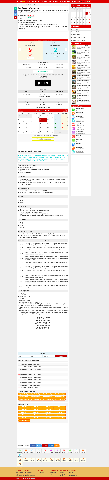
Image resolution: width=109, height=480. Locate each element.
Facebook (33, 445)
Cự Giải (38, 452)
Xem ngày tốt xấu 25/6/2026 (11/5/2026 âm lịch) (30, 369)
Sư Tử (45, 452)
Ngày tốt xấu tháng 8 (60, 396)
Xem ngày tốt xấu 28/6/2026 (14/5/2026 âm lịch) (30, 377)
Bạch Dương (19, 452)
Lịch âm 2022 (48, 406)
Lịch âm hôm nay (30, 1)
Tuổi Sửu (26, 460)
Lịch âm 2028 (24, 412)
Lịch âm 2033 (36, 415)
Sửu (35, 24)
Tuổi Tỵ (51, 460)
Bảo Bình (83, 452)
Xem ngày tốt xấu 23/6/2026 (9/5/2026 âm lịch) (30, 364)
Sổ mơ (61, 475)
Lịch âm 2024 (24, 409)
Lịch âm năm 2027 (20, 475)
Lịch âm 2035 (60, 415)
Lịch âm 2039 (60, 417)
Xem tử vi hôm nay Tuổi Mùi (83, 80)
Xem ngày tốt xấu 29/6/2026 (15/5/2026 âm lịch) (30, 380)
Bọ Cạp (63, 452)
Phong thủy (73, 1)
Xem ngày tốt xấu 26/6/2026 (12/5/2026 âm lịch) (30, 372)
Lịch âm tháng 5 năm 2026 (82, 5)
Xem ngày (44, 1)
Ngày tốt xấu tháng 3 (48, 394)
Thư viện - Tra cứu (64, 470)
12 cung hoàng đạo (65, 1)
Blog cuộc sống (53, 474)
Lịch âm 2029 (36, 412)
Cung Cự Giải (78, 120)
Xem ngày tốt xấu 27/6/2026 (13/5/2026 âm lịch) (30, 374)
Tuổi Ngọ (58, 460)
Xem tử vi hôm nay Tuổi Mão (83, 60)
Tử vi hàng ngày (77, 43)
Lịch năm (37, 1)
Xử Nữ (51, 452)
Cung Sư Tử (78, 124)
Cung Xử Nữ (78, 128)
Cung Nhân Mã (79, 139)
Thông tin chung (73, 470)
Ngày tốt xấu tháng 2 (36, 394)
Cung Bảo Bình (79, 147)
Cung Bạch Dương (80, 108)
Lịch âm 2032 (24, 415)
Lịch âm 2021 (36, 406)
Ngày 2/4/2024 (26, 169)
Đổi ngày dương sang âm (30, 475)
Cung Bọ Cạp (78, 135)
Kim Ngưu (26, 452)
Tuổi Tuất (83, 460)
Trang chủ (19, 467)
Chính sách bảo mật (73, 474)
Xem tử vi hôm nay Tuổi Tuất (83, 95)
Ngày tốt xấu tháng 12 (60, 399)
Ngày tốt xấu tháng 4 (60, 394)
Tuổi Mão (39, 460)
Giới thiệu (71, 472)
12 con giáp (56, 1)
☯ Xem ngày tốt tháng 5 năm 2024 (43, 139)
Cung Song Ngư (79, 151)
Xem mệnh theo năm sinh (43, 474)
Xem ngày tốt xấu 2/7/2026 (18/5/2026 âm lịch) (30, 387)
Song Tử (32, 452)
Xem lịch (18, 470)
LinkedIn (51, 445)
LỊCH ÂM (21, 1)
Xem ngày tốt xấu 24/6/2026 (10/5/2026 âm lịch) (30, 366)
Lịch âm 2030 (48, 412)
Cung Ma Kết (78, 143)
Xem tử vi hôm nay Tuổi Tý (82, 46)
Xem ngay (61, 356)
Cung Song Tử (79, 116)
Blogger (57, 445)
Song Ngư (19, 456)
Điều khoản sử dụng (73, 475)
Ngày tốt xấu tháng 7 (48, 396)
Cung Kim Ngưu (79, 112)
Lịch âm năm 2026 (20, 474)
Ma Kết (76, 452)
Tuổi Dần (32, 460)
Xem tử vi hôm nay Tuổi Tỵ (82, 70)
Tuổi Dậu (76, 460)
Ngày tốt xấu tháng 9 (24, 399)
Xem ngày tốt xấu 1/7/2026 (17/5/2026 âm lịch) (30, 385)
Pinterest (45, 445)
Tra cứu (79, 1)
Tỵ (33, 24)
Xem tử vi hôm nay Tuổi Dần (83, 56)
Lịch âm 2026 (48, 409)
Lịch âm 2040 (24, 420)
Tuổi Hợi (19, 464)
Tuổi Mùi (64, 460)
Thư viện (62, 472)
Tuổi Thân (70, 460)
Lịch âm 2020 (24, 406)
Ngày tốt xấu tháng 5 (24, 396)
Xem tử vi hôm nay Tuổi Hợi (83, 100)
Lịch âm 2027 (60, 409)
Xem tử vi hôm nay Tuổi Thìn (83, 65)
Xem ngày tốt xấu (28, 472)
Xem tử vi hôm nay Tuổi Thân (83, 85)
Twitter (39, 445)
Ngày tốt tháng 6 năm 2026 (30, 474)
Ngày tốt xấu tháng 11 (48, 399)
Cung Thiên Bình (79, 131)
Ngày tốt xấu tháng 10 (36, 399)
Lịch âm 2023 (60, 406)
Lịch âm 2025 (36, 409)
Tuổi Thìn (45, 460)
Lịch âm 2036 (24, 417)
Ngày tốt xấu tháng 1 (24, 394)
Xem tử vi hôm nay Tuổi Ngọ (83, 75)
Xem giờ (50, 1)
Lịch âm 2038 (48, 417)
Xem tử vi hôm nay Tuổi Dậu (83, 90)
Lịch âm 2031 (60, 412)
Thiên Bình (57, 452)
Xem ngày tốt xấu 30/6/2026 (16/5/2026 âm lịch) (30, 382)
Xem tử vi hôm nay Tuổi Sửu (83, 51)
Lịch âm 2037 (36, 417)
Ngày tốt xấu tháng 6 (36, 396)
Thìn (38, 24)
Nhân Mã (70, 452)
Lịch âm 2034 (48, 415)
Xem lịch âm (75, 26)
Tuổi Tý (19, 460)
